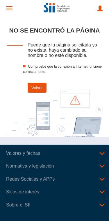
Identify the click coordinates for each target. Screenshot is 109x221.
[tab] (54, 153)
